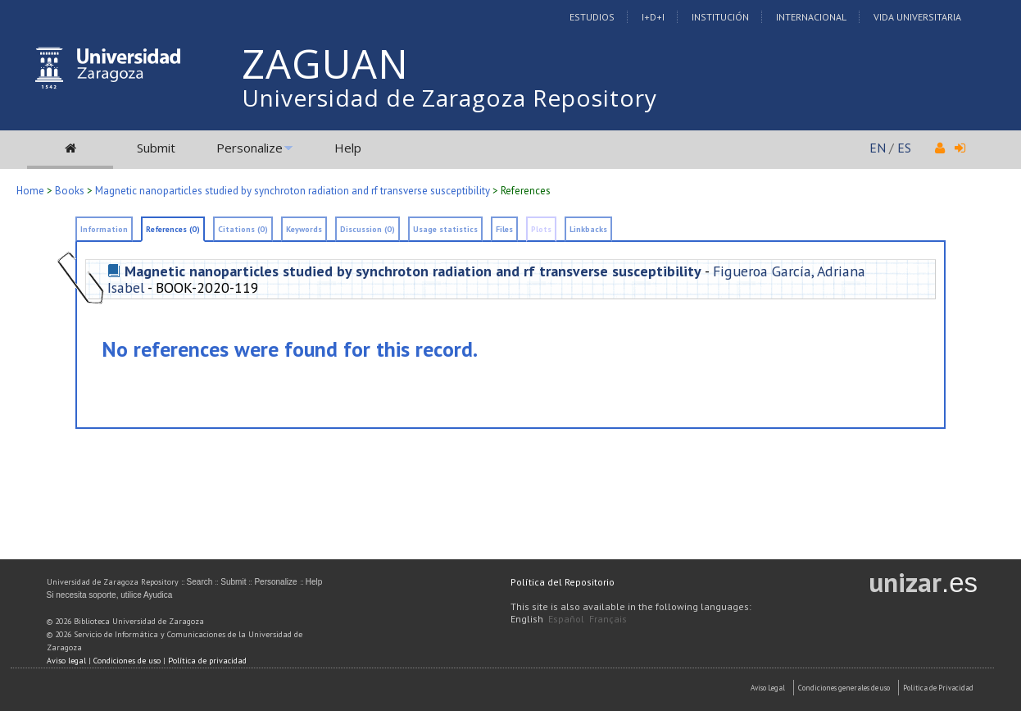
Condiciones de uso (127, 660)
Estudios (592, 17)
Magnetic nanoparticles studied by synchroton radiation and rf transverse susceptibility (292, 191)
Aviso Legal (768, 687)
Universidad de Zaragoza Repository (449, 97)
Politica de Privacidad (938, 687)
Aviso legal (66, 660)
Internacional (811, 17)
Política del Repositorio (562, 582)
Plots (541, 229)
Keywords (304, 229)
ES (904, 147)
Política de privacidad (207, 660)
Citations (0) (243, 229)
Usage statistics (445, 229)
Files (504, 229)
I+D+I (653, 17)
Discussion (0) (367, 229)
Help (347, 147)
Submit (156, 147)
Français (608, 619)
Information (104, 229)
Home (30, 191)
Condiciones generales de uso (844, 687)
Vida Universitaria (917, 17)
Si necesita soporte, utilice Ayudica (110, 594)
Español (566, 619)
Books (69, 191)
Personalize (249, 147)
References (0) (173, 229)
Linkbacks (588, 229)
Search (200, 581)
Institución (720, 17)
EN (877, 147)
